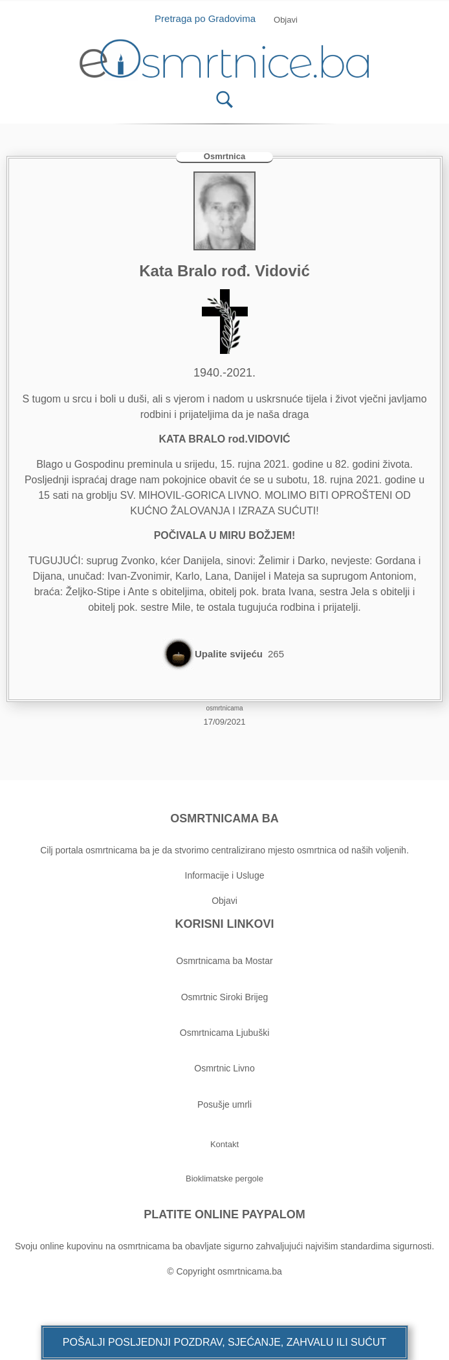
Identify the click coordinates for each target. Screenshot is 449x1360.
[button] (224, 1342)
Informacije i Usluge (225, 875)
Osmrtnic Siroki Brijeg (224, 997)
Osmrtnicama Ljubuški (225, 1032)
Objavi (224, 900)
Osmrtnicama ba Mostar (224, 961)
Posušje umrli (224, 1104)
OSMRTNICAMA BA (224, 818)
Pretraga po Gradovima (210, 18)
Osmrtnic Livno (224, 1068)
